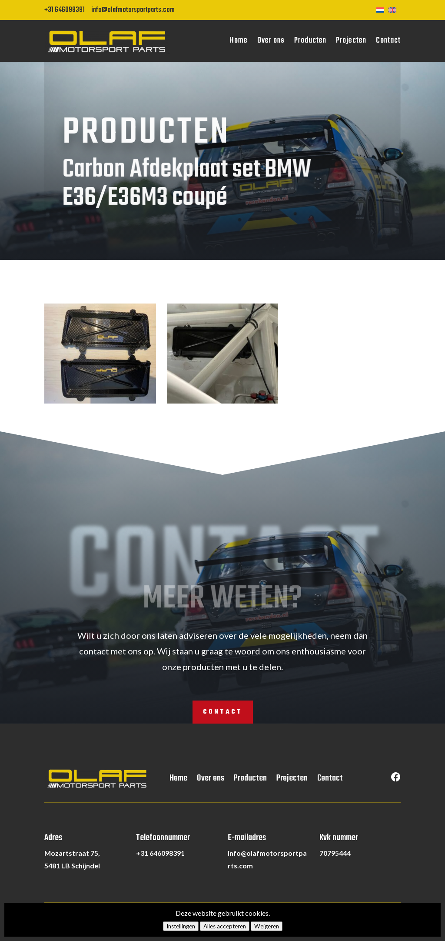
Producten (310, 40)
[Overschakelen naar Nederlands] (382, 9)
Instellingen (180, 926)
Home (239, 40)
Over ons (271, 40)
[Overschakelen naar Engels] (395, 9)
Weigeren (266, 926)
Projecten (351, 40)
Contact (388, 40)
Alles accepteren (224, 926)
